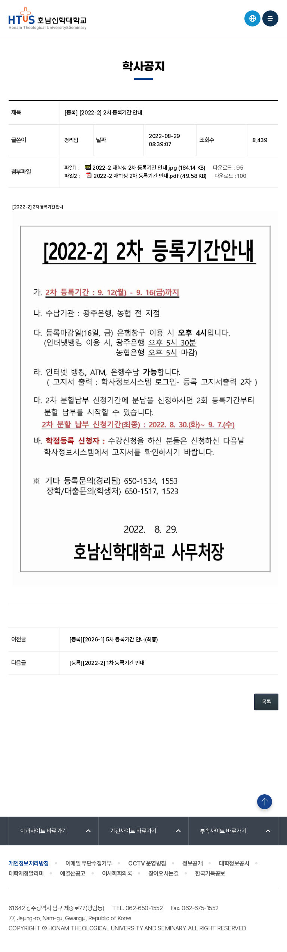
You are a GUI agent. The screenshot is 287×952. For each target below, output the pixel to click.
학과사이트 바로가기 (43, 831)
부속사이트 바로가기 (223, 831)
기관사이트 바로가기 (133, 831)
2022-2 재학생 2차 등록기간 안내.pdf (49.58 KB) (146, 175)
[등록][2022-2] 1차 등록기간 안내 (107, 663)
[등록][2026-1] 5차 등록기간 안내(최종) (113, 639)
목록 (266, 702)
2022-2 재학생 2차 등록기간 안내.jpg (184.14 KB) (145, 167)
